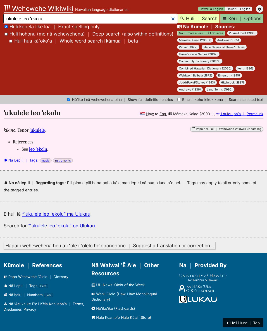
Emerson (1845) (229, 75)
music (45, 160)
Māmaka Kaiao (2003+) (195, 40)
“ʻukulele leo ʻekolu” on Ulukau (61, 226)
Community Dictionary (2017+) (200, 61)
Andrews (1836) (190, 89)
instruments (63, 160)
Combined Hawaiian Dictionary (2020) (205, 68)
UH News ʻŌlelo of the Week (118, 285)
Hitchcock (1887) (232, 82)
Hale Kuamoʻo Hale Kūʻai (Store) (121, 317)
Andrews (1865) (228, 40)
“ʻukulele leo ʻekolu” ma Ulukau (56, 214)
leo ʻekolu (38, 149)
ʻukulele (37, 130)
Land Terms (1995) (219, 89)
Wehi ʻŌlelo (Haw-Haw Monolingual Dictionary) (124, 297)
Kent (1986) (245, 68)
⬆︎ (243, 323)
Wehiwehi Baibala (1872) (196, 75)
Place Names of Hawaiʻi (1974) (224, 47)
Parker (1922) (188, 47)
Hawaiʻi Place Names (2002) (198, 54)
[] (74, 41)
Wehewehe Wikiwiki (38, 8)
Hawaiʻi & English (211, 9)
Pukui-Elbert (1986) (242, 33)
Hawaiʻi (231, 9)
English (245, 9)
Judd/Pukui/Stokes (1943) (197, 82)
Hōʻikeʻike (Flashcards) (113, 308)
